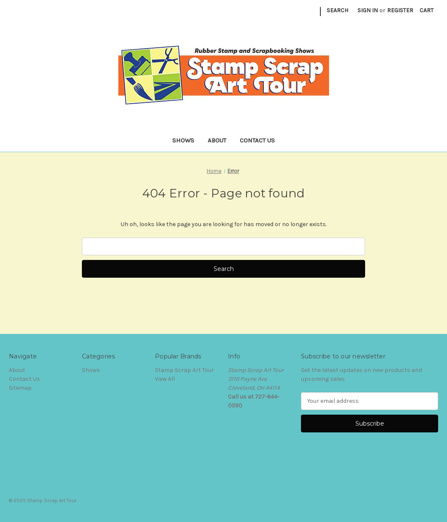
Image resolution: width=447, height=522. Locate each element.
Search (337, 10)
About (217, 140)
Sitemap (20, 387)
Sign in (368, 10)
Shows (183, 140)
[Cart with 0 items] (426, 10)
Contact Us (257, 140)
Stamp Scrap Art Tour (184, 370)
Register (400, 10)
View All (165, 379)
